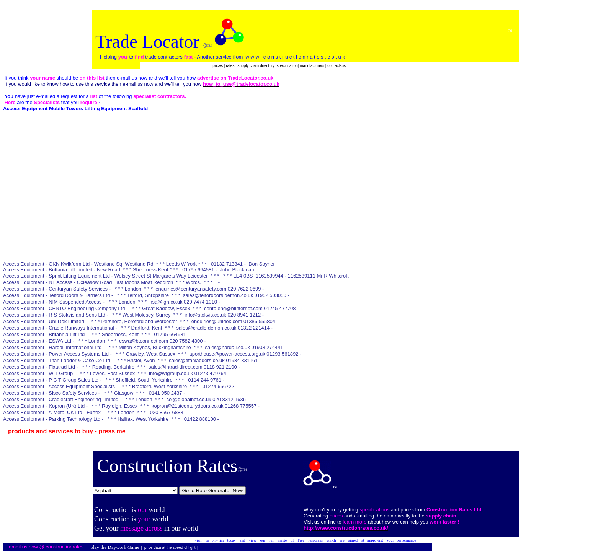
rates (230, 66)
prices (218, 66)
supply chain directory (256, 66)
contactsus (336, 66)
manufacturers (312, 66)
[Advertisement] (142, 208)
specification (287, 66)
